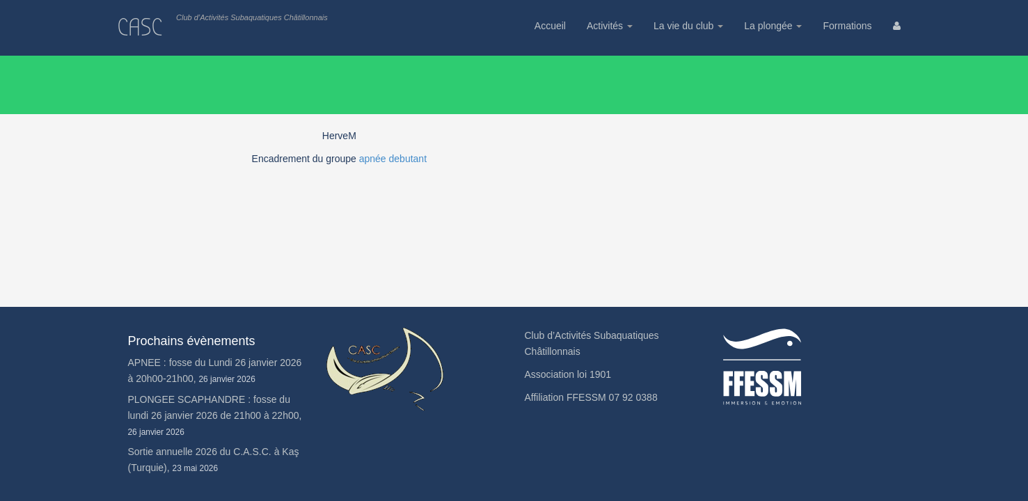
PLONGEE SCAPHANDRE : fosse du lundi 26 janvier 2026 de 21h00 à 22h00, (215, 415)
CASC (140, 27)
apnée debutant (393, 158)
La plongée (773, 25)
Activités (610, 25)
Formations (847, 25)
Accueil (550, 25)
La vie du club (688, 25)
